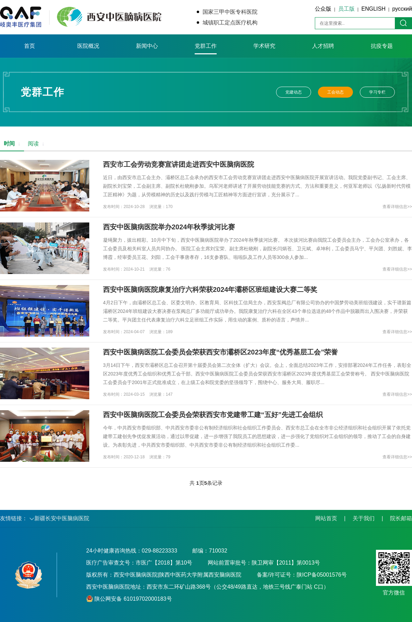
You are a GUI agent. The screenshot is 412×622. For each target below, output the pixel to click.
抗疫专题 (382, 46)
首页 (29, 46)
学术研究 (264, 46)
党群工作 (206, 46)
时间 (12, 143)
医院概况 (88, 46)
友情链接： (13, 518)
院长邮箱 (401, 518)
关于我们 (364, 518)
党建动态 (293, 92)
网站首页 (326, 518)
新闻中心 (147, 46)
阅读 (36, 143)
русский (402, 9)
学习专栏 (377, 92)
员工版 (346, 9)
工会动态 (335, 92)
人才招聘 (323, 46)
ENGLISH (374, 9)
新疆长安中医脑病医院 (61, 518)
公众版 (323, 9)
